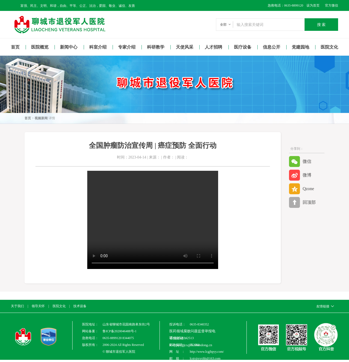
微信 (300, 161)
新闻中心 (68, 47)
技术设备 (79, 306)
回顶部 (302, 202)
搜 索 (321, 24)
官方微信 (331, 5)
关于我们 (17, 306)
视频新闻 (41, 118)
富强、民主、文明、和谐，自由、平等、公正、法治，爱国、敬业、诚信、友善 (77, 6)
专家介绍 (127, 47)
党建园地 (300, 47)
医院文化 (329, 47)
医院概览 (40, 47)
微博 (300, 175)
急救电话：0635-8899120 (285, 5)
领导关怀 (38, 306)
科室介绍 (98, 47)
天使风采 (184, 47)
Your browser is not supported (152, 220)
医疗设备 (242, 47)
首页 (15, 47)
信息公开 (271, 47)
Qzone (301, 188)
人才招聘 (213, 47)
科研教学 (155, 47)
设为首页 (311, 5)
